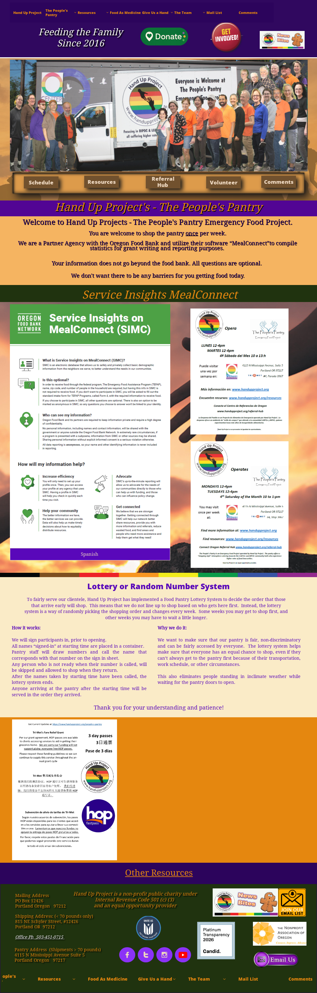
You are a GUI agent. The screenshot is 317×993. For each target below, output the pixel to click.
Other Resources (159, 873)
